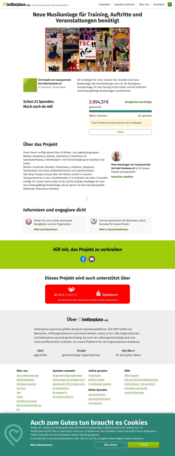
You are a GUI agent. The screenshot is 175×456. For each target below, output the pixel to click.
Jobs (19, 392)
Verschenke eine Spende (135, 388)
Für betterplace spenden (99, 384)
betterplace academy (26, 384)
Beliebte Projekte (96, 380)
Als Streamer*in (60, 392)
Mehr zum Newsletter (46, 229)
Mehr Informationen (41, 444)
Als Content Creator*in (63, 397)
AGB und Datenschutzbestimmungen (141, 380)
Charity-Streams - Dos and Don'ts (139, 384)
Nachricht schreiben (122, 176)
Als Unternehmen (61, 388)
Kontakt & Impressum (27, 401)
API (18, 409)
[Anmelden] (158, 4)
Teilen (120, 132)
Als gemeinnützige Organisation (67, 375)
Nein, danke (110, 444)
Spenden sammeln (124, 4)
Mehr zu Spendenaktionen (113, 229)
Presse (20, 397)
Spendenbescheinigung (99, 399)
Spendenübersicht (96, 395)
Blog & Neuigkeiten (25, 380)
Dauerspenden (95, 403)
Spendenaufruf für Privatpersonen (69, 384)
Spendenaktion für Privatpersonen (69, 380)
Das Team (21, 388)
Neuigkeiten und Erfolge (138, 102)
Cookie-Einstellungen (134, 392)
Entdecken (104, 4)
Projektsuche (94, 375)
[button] (83, 259)
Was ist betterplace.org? (28, 375)
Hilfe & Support (131, 375)
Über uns (144, 4)
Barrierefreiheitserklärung (29, 405)
